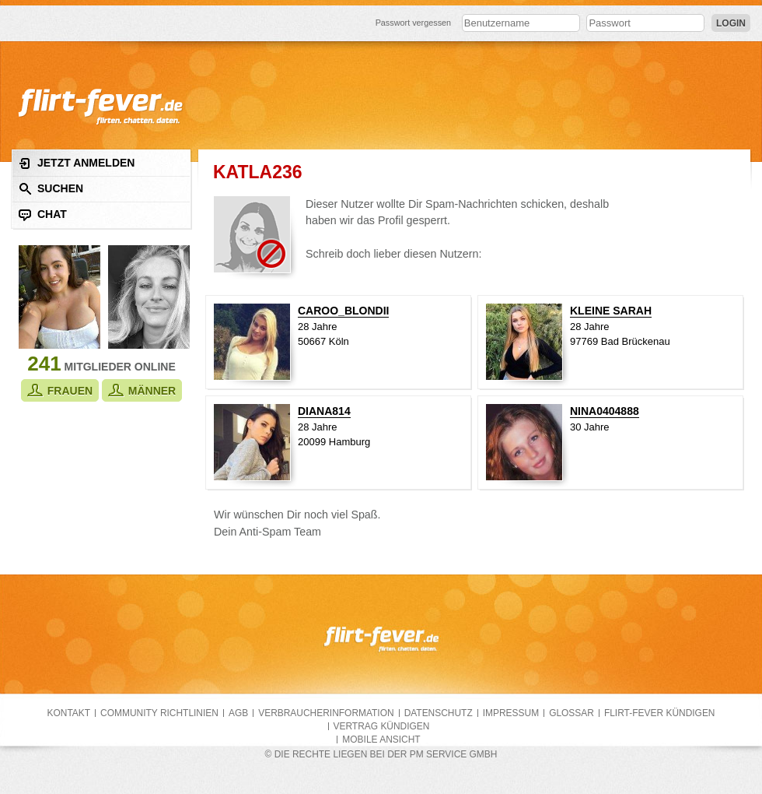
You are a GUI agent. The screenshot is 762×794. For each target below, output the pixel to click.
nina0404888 (604, 411)
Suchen (51, 188)
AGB (238, 713)
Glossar (571, 713)
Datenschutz (438, 713)
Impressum (511, 713)
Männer (142, 390)
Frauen (60, 390)
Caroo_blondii (343, 310)
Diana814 (324, 411)
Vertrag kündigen (382, 726)
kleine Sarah (611, 310)
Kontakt (69, 713)
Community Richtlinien (159, 713)
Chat (43, 214)
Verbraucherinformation (325, 713)
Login (731, 23)
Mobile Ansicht (381, 739)
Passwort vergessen (414, 22)
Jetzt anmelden (77, 163)
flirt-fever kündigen (659, 713)
